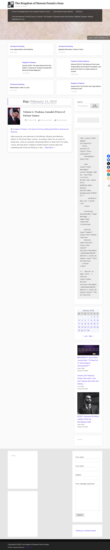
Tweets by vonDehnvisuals (85, 531)
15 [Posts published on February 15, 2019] (91, 324)
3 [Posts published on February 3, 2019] (97, 317)
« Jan (85, 336)
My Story (79, 12)
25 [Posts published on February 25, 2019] (79, 330)
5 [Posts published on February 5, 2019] (82, 320)
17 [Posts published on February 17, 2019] (97, 324)
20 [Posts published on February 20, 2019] (85, 327)
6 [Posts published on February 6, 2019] (85, 320)
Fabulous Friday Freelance (80, 61)
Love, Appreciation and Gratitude (21, 49)
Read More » (50, 147)
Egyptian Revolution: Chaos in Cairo (70, 49)
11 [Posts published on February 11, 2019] (79, 324)
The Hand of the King (17, 46)
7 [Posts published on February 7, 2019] (88, 320)
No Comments (62, 120)
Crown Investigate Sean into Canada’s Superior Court (31, 12)
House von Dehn (46, 120)
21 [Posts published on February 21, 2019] (88, 327)
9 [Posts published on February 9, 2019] (94, 320)
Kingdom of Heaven (29, 62)
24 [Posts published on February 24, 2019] (98, 327)
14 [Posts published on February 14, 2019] (88, 324)
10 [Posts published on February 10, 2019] (98, 320)
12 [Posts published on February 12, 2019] (82, 324)
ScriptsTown (28, 547)
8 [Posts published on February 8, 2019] (91, 320)
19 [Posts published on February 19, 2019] (82, 327)
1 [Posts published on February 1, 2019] (91, 317)
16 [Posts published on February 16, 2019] (94, 324)
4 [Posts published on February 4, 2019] (79, 320)
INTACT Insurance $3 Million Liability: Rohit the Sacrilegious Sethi (88, 419)
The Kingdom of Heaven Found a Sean (39, 3)
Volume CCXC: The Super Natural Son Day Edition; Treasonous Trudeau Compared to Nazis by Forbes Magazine (37, 68)
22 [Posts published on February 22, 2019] (91, 327)
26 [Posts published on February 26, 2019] (82, 330)
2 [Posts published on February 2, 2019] (94, 317)
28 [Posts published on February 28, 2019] (88, 330)
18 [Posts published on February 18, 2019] (79, 327)
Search (80, 102)
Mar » (91, 336)
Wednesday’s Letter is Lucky (19, 87)
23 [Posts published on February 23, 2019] (95, 327)
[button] (108, 156)
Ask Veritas (94, 106)
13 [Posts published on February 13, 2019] (85, 324)
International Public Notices (63, 12)
